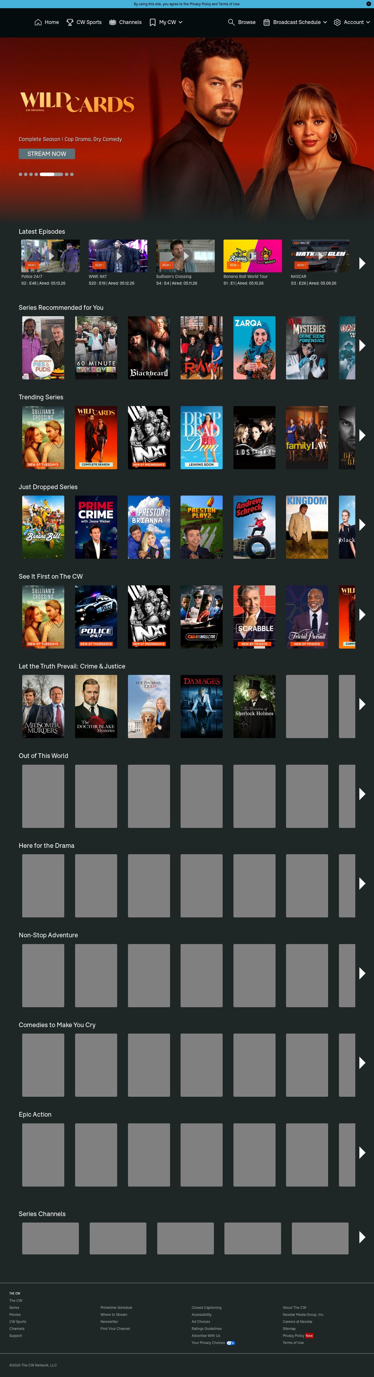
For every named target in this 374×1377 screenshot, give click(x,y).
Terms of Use (229, 4)
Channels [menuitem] (125, 22)
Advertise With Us (206, 1335)
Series (14, 1307)
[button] (363, 263)
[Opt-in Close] (368, 3)
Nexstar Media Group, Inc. (303, 1314)
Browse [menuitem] (242, 22)
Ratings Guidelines (207, 1328)
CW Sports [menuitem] (84, 22)
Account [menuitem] (351, 22)
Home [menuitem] (46, 22)
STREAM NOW (46, 153)
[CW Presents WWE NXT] (253, 1238)
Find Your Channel (115, 1328)
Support (15, 1335)
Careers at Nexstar (297, 1321)
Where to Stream (114, 1314)
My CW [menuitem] (165, 22)
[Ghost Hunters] (320, 1238)
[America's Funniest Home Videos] (50, 1238)
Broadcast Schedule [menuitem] (294, 22)
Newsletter (109, 1321)
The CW (12, 20)
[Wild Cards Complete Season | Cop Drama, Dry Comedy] (187, 131)
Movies (15, 1314)
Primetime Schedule (116, 1307)
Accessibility (202, 1314)
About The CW (294, 1307)
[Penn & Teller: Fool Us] (118, 1238)
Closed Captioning (206, 1307)
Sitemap (289, 1328)
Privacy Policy (200, 4)
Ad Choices (201, 1321)
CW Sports (17, 1321)
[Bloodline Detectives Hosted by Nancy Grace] (185, 1238)
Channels (17, 1328)
